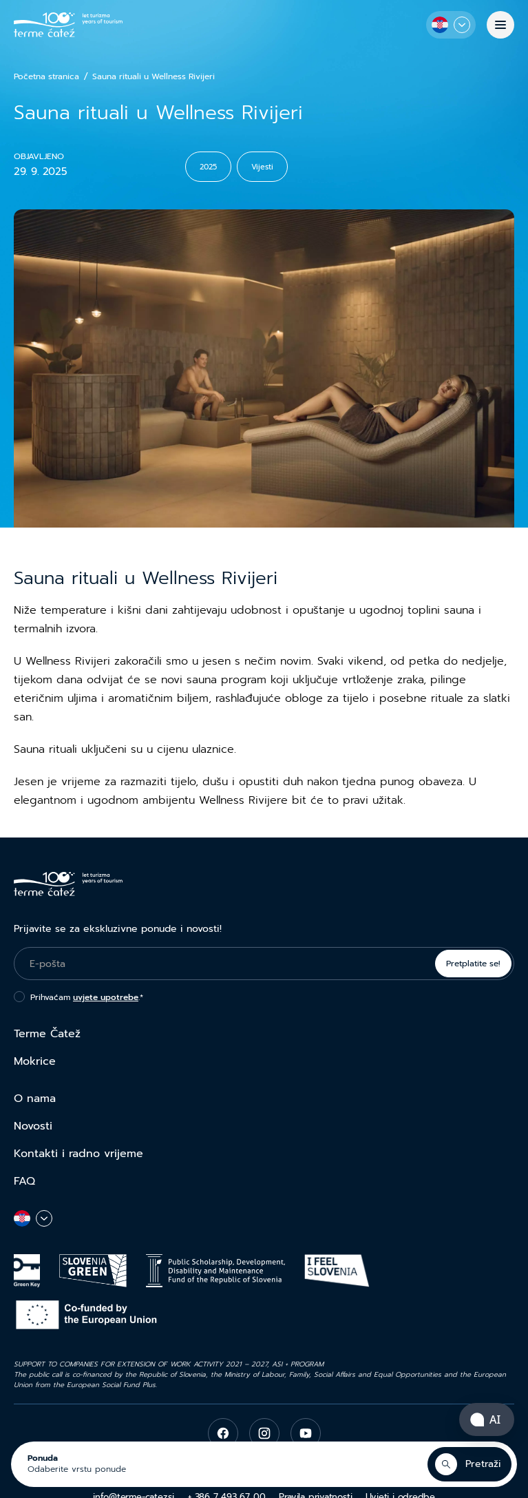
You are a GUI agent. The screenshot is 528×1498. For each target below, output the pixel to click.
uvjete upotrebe (105, 997)
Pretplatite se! (473, 963)
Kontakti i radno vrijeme (78, 1153)
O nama (35, 1098)
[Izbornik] (500, 25)
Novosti (33, 1126)
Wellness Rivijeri (67, 661)
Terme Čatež (47, 1034)
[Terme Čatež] (68, 24)
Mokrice (35, 1061)
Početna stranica (46, 77)
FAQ (24, 1181)
